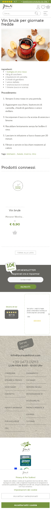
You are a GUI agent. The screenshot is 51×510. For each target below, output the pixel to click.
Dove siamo (10, 387)
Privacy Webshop (13, 407)
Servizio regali (33, 387)
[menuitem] (46, 14)
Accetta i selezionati (25, 496)
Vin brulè (15, 210)
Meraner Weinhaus (14, 217)
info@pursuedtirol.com (25, 355)
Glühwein (11, 154)
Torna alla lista (25, 253)
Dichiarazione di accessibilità (34, 397)
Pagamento (32, 373)
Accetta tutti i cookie (25, 505)
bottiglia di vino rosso (17, 72)
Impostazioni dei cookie (25, 489)
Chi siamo (30, 380)
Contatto (9, 394)
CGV (7, 428)
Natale (20, 154)
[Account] (38, 7)
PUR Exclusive (12, 421)
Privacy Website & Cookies (35, 410)
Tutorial (30, 421)
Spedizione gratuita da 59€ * (36, 1)
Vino (34, 154)
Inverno (27, 154)
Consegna (10, 373)
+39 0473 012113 (25, 361)
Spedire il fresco (13, 380)
